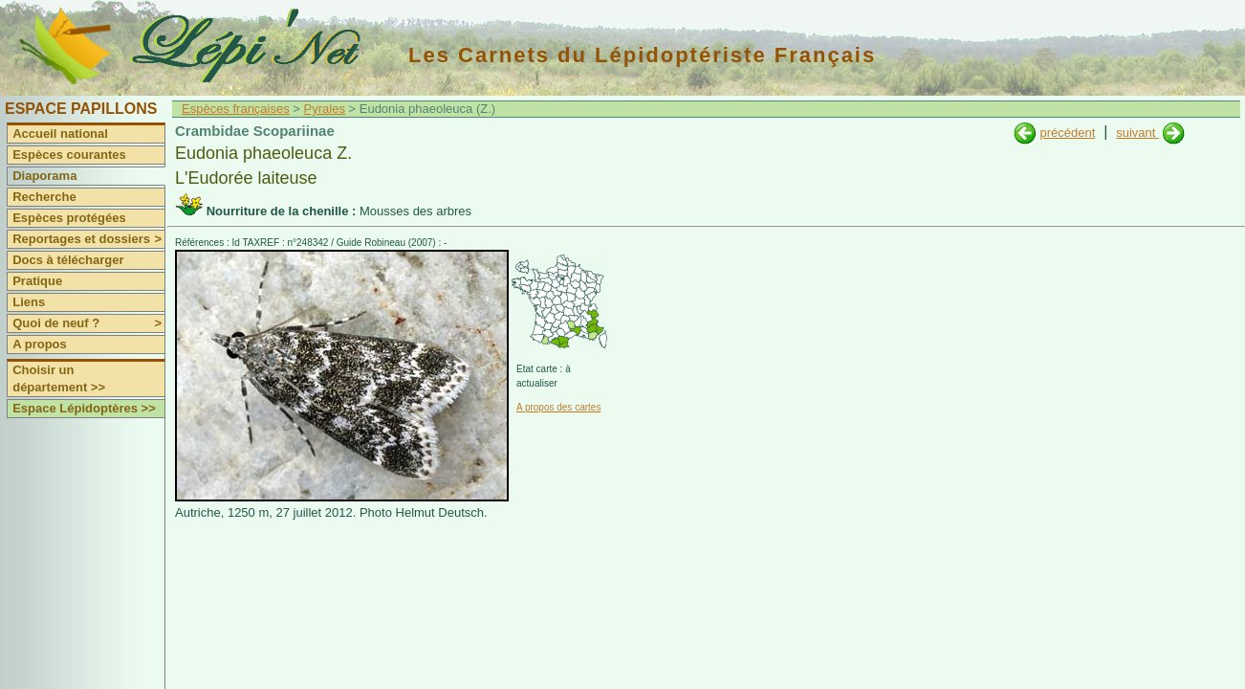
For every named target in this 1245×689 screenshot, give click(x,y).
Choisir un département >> (58, 378)
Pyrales (324, 108)
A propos (39, 344)
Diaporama (44, 175)
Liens (28, 302)
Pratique (37, 281)
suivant (1137, 132)
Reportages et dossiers (88, 239)
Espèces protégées (69, 218)
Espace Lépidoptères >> (84, 408)
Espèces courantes (69, 154)
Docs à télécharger (67, 260)
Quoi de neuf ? (88, 323)
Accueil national (60, 133)
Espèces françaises (236, 108)
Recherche (44, 196)
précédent (1067, 132)
